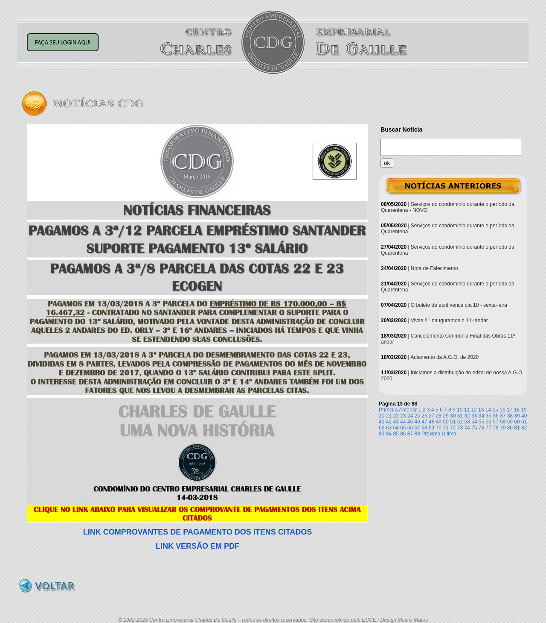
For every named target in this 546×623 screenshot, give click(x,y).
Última (449, 434)
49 (438, 422)
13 (481, 410)
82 (524, 428)
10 (459, 410)
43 (395, 422)
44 (403, 422)
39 (517, 416)
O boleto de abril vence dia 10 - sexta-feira (459, 305)
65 (403, 428)
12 (473, 410)
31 (460, 416)
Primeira (388, 410)
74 (467, 428)
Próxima (430, 434)
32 (467, 416)
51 (453, 422)
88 (417, 434)
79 (502, 428)
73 (460, 428)
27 (431, 416)
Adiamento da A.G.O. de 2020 (444, 357)
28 (438, 416)
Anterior (408, 410)
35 (488, 416)
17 (509, 410)
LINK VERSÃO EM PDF (197, 546)
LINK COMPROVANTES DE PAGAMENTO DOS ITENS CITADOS (197, 532)
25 (417, 416)
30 (453, 416)
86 (403, 434)
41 (381, 422)
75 (474, 428)
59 (510, 422)
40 (524, 416)
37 (502, 416)
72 (453, 428)
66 (410, 428)
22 (395, 416)
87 (410, 434)
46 (417, 422)
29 (445, 416)
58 (502, 422)
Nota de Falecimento (434, 268)
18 (517, 410)
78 (495, 428)
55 (481, 422)
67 (417, 428)
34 (481, 416)
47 (424, 422)
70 (438, 428)
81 (517, 428)
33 (474, 416)
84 (389, 434)
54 (474, 422)
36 (495, 416)
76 (481, 428)
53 (467, 422)
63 (389, 428)
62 (381, 428)
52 (460, 422)
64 (395, 428)
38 (510, 416)
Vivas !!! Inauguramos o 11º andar (449, 320)
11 (467, 410)
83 (381, 434)
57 (495, 422)
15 (495, 410)
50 (445, 422)
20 (381, 416)
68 (424, 428)
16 (502, 410)
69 (431, 428)
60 (517, 422)
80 (510, 428)
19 (523, 410)
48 (431, 422)
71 (445, 428)
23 (403, 416)
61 (524, 422)
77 (488, 428)
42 (389, 422)
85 (395, 434)
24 (410, 416)
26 (424, 416)
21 (389, 416)
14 (488, 410)
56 (488, 422)
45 (410, 422)
